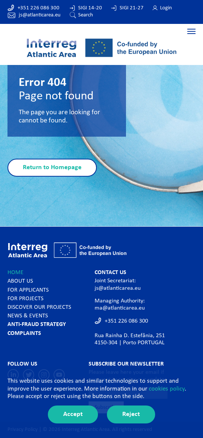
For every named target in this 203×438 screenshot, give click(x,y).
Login (166, 8)
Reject (131, 414)
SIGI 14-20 (90, 8)
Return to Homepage (52, 167)
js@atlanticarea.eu (40, 15)
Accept (73, 414)
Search (85, 15)
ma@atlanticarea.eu (120, 308)
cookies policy (167, 389)
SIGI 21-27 (132, 8)
